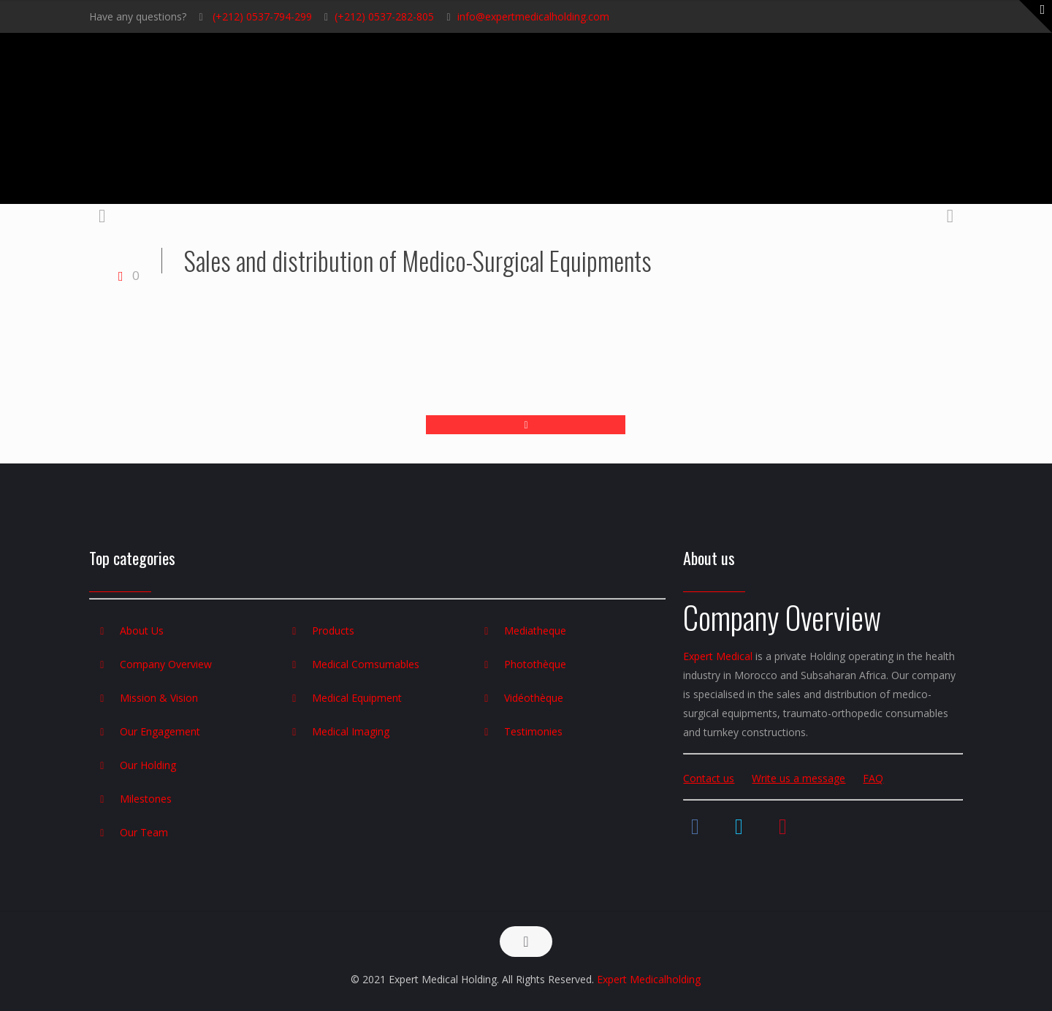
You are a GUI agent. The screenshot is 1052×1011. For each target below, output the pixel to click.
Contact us (708, 778)
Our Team (144, 832)
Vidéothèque (533, 698)
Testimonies (533, 731)
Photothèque (535, 664)
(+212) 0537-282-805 (384, 16)
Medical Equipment (357, 698)
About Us (142, 630)
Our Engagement (160, 731)
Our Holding (148, 765)
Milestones (146, 799)
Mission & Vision (159, 698)
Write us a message (798, 778)
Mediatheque (535, 630)
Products (333, 630)
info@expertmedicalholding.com (533, 16)
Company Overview (166, 664)
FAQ (873, 778)
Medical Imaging (350, 731)
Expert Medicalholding (649, 979)
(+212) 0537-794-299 (261, 16)
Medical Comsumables (365, 664)
